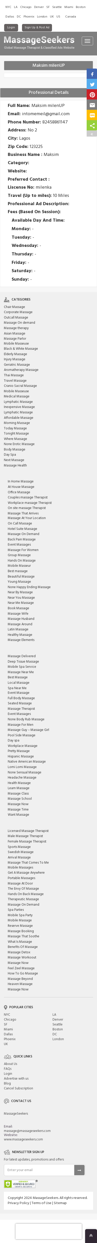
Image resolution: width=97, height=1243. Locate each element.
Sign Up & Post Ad (37, 27)
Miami (68, 7)
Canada (70, 16)
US (58, 16)
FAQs (7, 1068)
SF (48, 7)
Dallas (9, 16)
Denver (39, 7)
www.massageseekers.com (23, 1139)
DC (19, 16)
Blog (7, 1083)
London (42, 16)
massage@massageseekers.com (27, 1131)
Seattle (57, 7)
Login (11, 27)
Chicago (26, 7)
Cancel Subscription (18, 1088)
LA (16, 7)
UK (52, 16)
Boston (81, 7)
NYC (8, 7)
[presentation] (49, 1231)
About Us (10, 1064)
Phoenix (29, 16)
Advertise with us (16, 1078)
